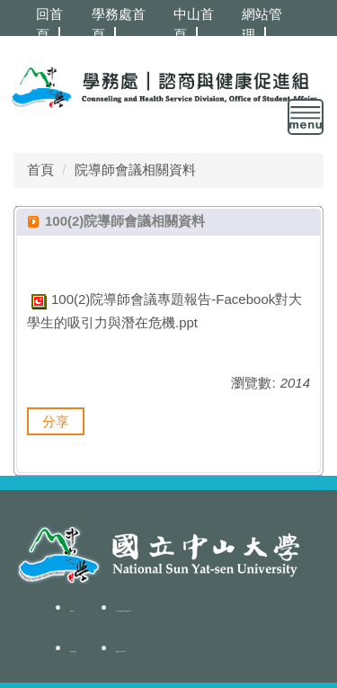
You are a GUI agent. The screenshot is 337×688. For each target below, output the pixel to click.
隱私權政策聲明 (73, 651)
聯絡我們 (72, 611)
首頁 (40, 169)
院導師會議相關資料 (135, 169)
